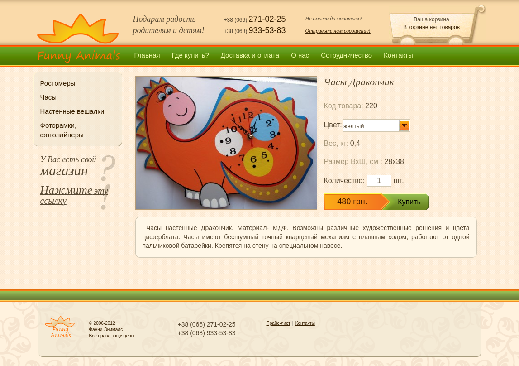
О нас (300, 55)
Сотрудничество (346, 55)
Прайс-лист (278, 323)
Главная (147, 55)
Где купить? (190, 55)
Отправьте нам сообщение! (338, 31)
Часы (48, 97)
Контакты (398, 55)
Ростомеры (58, 83)
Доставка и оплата (250, 55)
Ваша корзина (431, 19)
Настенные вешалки (72, 111)
